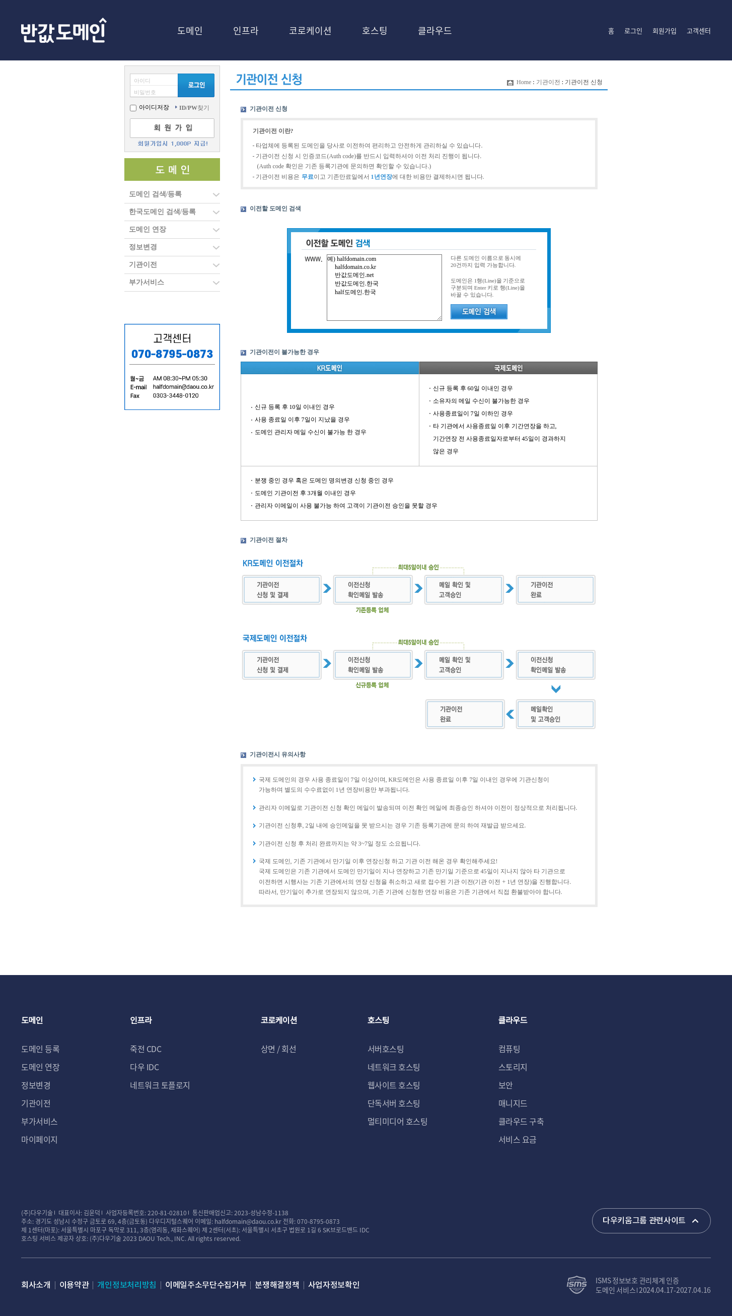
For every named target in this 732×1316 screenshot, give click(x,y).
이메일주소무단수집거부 (205, 1285)
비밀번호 (145, 92)
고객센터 (699, 30)
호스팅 (375, 30)
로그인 (633, 30)
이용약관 (74, 1285)
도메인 (190, 30)
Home (524, 82)
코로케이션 (310, 30)
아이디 (142, 81)
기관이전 (143, 264)
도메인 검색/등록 (155, 194)
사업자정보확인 (334, 1285)
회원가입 (664, 30)
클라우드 (435, 30)
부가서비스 (146, 282)
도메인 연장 (147, 229)
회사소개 (36, 1285)
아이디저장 (149, 107)
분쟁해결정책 (277, 1285)
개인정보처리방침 (126, 1285)
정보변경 (143, 247)
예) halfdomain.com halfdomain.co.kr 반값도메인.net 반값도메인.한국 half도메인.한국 (384, 287)
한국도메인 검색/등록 (162, 212)
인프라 (246, 30)
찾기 (194, 107)
